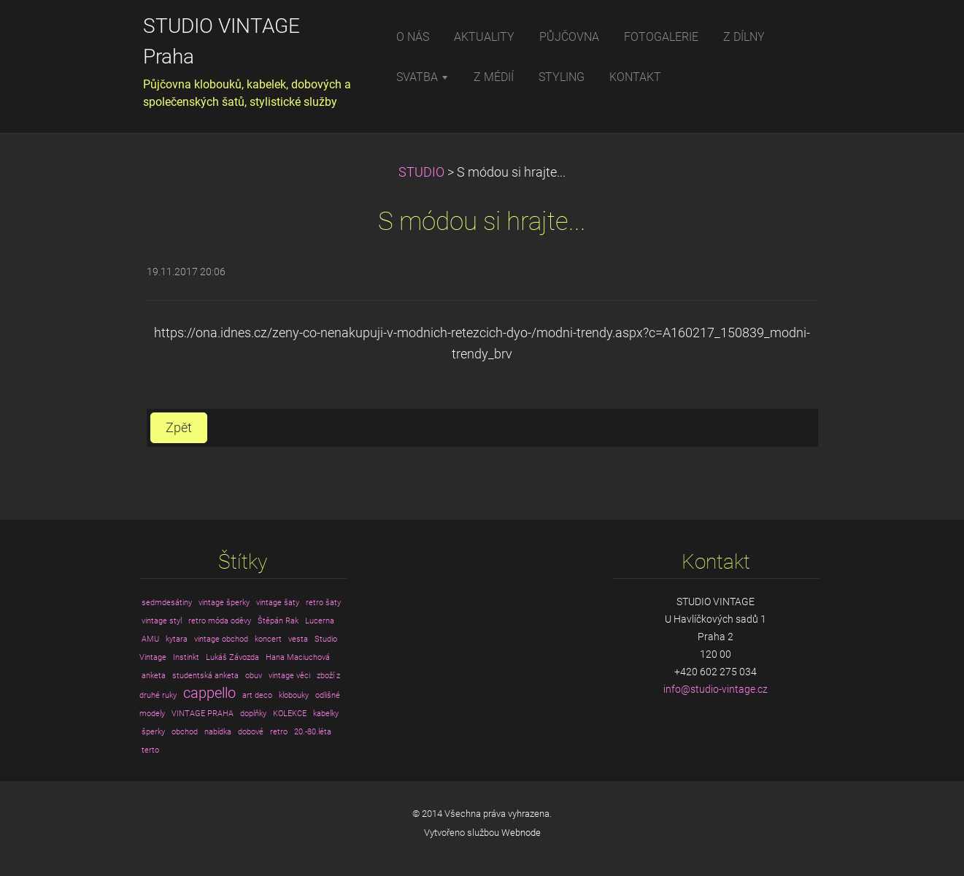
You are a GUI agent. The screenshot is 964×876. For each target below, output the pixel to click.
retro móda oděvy (219, 621)
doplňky (253, 713)
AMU (150, 639)
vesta (298, 639)
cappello (209, 693)
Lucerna (319, 621)
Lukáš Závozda (232, 657)
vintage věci (289, 675)
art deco (257, 695)
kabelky (326, 713)
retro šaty (323, 602)
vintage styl (162, 621)
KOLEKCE (289, 713)
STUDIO (421, 172)
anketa (154, 675)
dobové (250, 732)
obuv (253, 675)
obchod (184, 732)
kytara (177, 639)
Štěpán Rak (278, 621)
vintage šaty (277, 602)
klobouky (294, 695)
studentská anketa (205, 675)
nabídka (217, 732)
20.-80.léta (312, 732)
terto (150, 750)
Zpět (179, 427)
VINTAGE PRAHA (202, 713)
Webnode (521, 832)
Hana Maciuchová (298, 657)
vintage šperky (224, 602)
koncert (268, 639)
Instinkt (186, 657)
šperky (153, 732)
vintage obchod (221, 639)
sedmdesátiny (167, 602)
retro (279, 732)
